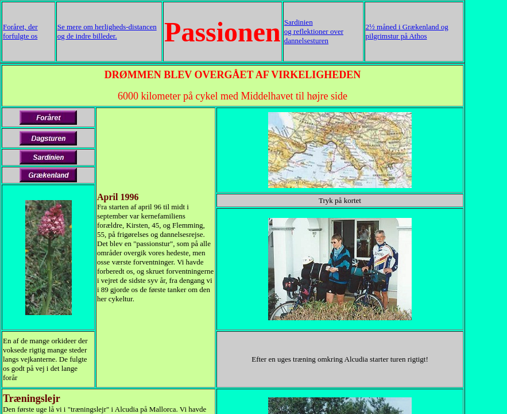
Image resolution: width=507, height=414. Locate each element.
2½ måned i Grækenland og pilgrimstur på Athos (407, 31)
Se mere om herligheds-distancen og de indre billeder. (107, 31)
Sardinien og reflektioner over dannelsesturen (313, 31)
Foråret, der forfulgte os (20, 31)
